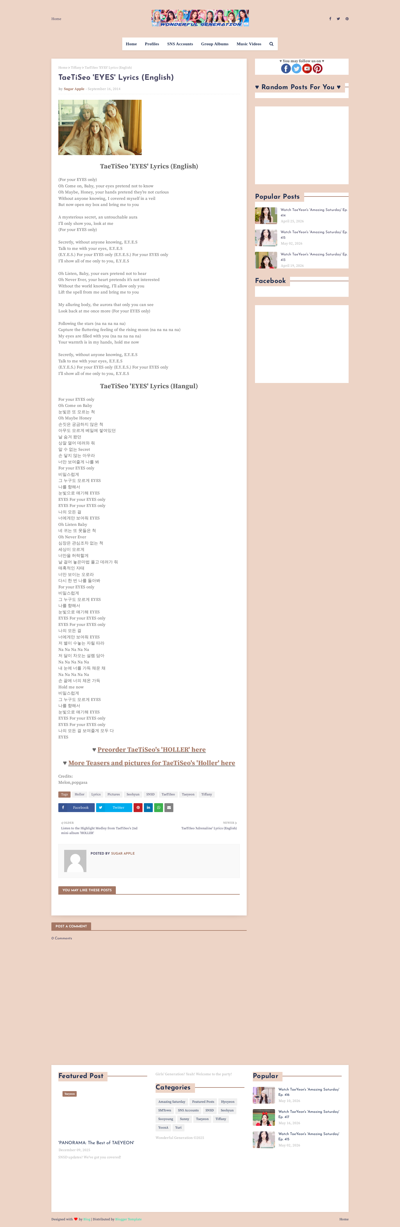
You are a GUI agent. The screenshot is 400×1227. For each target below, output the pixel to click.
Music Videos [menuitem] (249, 44)
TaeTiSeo (168, 794)
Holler (79, 794)
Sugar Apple (74, 89)
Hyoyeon (227, 1102)
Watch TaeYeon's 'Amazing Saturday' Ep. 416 (308, 1092)
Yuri (178, 1128)
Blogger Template (128, 1219)
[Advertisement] (302, 145)
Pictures (114, 794)
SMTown (164, 1110)
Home (56, 19)
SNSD (150, 794)
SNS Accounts (188, 1110)
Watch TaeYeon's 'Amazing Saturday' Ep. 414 (314, 212)
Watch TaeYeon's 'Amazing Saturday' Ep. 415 (314, 235)
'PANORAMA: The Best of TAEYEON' (96, 1143)
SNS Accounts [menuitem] (180, 44)
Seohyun (133, 794)
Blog (86, 1219)
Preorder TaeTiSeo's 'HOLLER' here (152, 750)
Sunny (184, 1119)
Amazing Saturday (171, 1102)
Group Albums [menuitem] (215, 44)
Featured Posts (203, 1102)
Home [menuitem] (131, 44)
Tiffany (76, 68)
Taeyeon (188, 794)
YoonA (163, 1128)
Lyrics (96, 794)
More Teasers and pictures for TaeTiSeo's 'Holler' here (151, 763)
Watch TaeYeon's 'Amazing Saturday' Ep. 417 (308, 1114)
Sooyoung (165, 1119)
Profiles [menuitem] (152, 44)
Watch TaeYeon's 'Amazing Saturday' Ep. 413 (314, 257)
